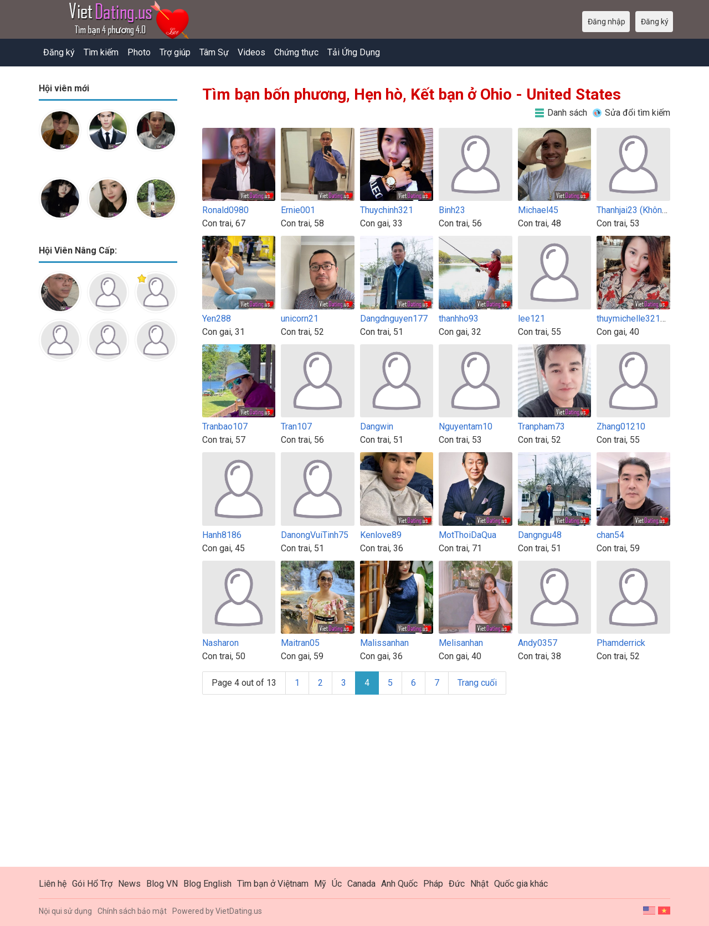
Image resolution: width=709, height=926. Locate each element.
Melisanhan (461, 643)
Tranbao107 (225, 426)
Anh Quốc (399, 883)
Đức (457, 883)
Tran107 (296, 426)
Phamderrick (621, 643)
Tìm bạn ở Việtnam (273, 883)
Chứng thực (296, 52)
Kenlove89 (381, 535)
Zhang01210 (621, 426)
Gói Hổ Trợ (92, 883)
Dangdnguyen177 (394, 318)
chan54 (610, 535)
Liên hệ (52, 883)
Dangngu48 (540, 535)
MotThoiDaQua (467, 535)
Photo (139, 52)
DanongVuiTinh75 (314, 535)
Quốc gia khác (521, 883)
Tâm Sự (214, 52)
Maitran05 (300, 643)
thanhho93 (459, 318)
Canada (361, 883)
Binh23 (452, 210)
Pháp (433, 883)
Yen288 (216, 318)
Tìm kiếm (101, 52)
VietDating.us (238, 911)
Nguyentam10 (465, 426)
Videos (251, 52)
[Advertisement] (108, 545)
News (129, 883)
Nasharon (220, 643)
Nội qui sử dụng (65, 911)
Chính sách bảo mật (132, 911)
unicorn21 (299, 318)
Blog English (207, 883)
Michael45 (538, 210)
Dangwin (376, 426)
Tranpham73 (541, 426)
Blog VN (162, 883)
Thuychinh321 (386, 210)
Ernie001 (298, 210)
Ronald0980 (225, 210)
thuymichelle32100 (633, 318)
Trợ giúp (175, 52)
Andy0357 (537, 643)
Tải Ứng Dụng (353, 52)
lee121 (531, 318)
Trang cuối (477, 682)
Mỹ (320, 883)
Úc (337, 883)
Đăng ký (59, 52)
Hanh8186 (222, 535)
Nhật (479, 883)
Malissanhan (384, 643)
